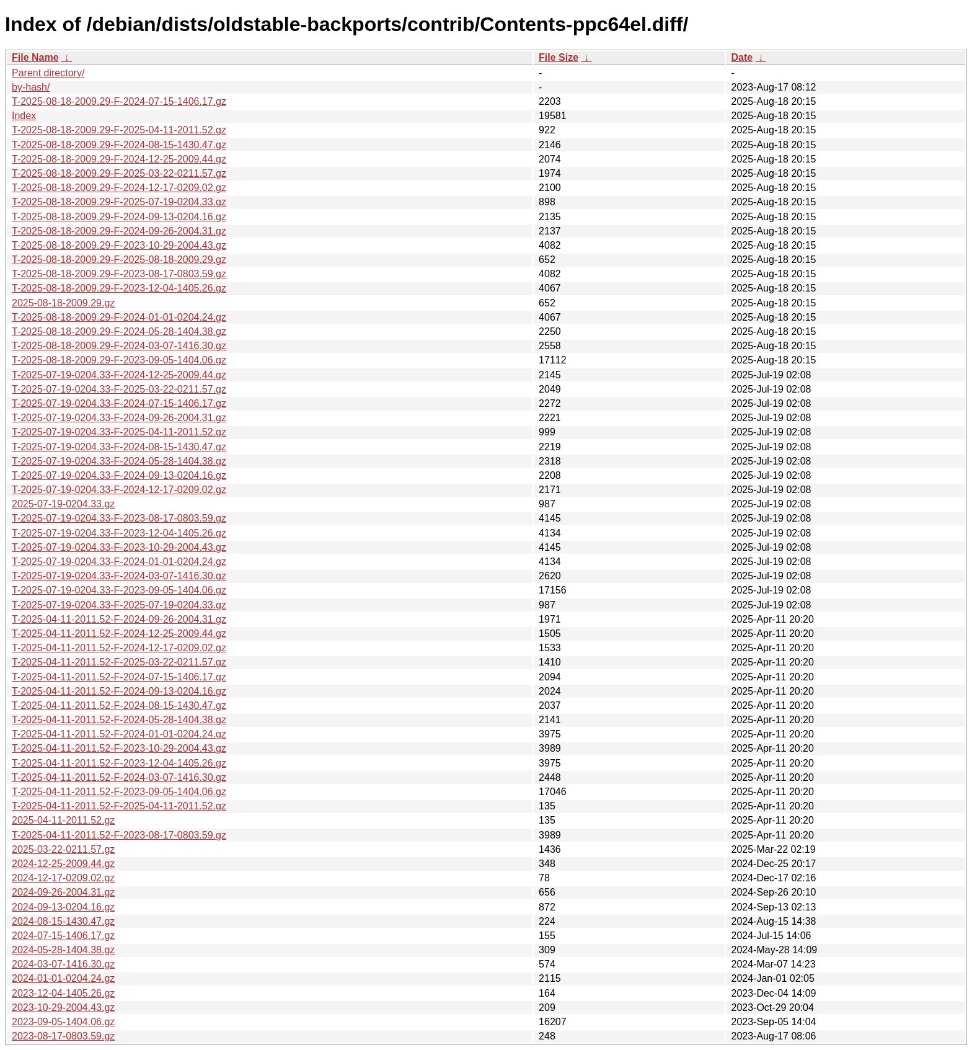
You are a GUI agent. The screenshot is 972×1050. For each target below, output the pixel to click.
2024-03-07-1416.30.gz (63, 964)
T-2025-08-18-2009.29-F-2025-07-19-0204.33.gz (119, 202)
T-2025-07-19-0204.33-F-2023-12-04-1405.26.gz (119, 533)
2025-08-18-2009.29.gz (63, 303)
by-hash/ (31, 87)
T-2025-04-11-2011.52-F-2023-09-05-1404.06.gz (119, 791)
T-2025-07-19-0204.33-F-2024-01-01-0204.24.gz (119, 561)
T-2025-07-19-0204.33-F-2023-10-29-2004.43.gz (119, 547)
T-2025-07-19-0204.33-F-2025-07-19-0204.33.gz (119, 605)
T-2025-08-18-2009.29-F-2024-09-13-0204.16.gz (119, 216)
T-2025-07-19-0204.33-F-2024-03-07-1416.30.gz (119, 576)
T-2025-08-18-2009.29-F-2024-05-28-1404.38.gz (119, 331)
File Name (35, 57)
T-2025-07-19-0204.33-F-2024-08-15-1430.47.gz (119, 447)
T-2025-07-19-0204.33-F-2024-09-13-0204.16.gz (119, 475)
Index (24, 115)
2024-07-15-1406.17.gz (63, 935)
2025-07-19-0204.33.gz (63, 504)
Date (742, 57)
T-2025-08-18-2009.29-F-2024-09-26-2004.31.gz (119, 231)
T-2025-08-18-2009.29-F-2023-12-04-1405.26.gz (119, 288)
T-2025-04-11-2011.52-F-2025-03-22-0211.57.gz (119, 662)
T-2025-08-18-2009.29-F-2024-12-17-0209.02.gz (119, 187)
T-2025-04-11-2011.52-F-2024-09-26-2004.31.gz (119, 619)
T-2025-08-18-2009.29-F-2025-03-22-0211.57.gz (119, 173)
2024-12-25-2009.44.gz (63, 863)
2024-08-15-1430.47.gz (63, 921)
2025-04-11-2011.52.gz (63, 820)
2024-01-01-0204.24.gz (63, 978)
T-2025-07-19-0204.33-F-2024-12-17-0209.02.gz (119, 489)
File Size (558, 57)
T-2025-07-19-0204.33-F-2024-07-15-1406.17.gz (119, 403)
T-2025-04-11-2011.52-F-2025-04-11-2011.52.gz (119, 806)
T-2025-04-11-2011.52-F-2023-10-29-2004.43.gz (119, 748)
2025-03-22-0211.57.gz (63, 849)
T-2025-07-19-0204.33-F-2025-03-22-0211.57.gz (119, 389)
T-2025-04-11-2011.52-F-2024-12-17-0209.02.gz (119, 648)
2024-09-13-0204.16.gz (63, 907)
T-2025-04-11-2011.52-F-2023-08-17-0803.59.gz (119, 835)
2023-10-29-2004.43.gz (63, 1007)
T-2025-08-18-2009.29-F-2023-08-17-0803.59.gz (119, 274)
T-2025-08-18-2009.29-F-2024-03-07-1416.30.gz (119, 345)
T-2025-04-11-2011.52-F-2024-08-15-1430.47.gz (119, 705)
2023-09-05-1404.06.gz (63, 1022)
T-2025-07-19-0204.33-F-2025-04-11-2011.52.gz (119, 432)
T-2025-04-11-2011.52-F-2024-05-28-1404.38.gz (119, 719)
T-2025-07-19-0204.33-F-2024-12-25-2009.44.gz (119, 375)
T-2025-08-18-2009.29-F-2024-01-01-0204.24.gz (119, 317)
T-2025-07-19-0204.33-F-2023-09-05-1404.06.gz (119, 590)
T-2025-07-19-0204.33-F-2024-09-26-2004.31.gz (119, 417)
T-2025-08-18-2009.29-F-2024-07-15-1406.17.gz (119, 101)
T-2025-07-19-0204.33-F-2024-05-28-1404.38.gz (119, 461)
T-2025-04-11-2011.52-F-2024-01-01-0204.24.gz (119, 734)
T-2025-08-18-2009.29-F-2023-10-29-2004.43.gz (119, 245)
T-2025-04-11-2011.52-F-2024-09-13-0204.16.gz (119, 691)
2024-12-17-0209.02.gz (63, 878)
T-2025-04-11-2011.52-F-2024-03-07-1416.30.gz (119, 777)
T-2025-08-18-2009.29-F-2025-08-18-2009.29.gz (119, 259)
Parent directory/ (48, 73)
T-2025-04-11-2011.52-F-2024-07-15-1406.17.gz (119, 677)
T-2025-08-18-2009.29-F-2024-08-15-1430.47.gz (119, 145)
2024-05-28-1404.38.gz (63, 950)
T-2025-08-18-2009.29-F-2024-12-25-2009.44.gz (119, 159)
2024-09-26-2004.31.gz (63, 892)
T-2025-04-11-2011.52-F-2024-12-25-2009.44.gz (119, 633)
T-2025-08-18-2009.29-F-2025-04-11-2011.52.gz (119, 130)
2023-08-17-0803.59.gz (63, 1036)
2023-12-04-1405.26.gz (63, 993)
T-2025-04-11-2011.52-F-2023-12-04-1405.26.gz (119, 763)
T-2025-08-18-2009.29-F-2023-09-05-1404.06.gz (119, 360)
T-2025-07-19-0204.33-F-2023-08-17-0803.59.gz (119, 518)
